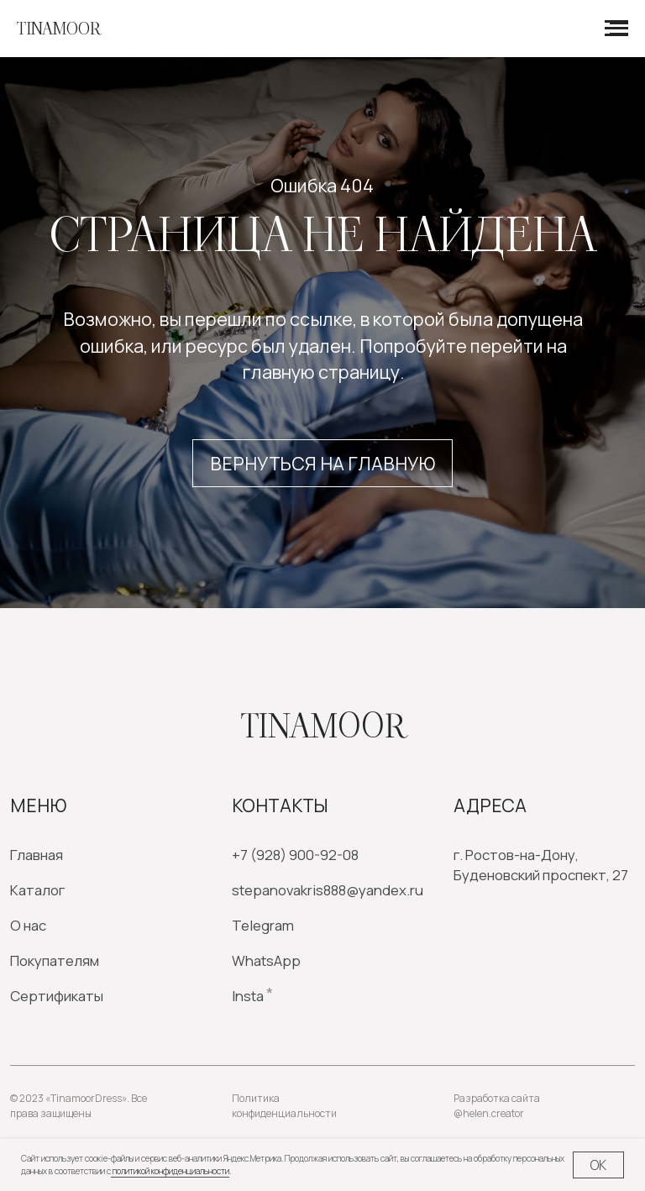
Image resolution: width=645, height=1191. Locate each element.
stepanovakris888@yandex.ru (327, 890)
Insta (248, 995)
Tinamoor (323, 726)
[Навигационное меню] (616, 28)
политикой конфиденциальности (170, 1171)
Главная (36, 854)
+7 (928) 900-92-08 (295, 854)
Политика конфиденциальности (284, 1105)
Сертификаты (56, 995)
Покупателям (54, 960)
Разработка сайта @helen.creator (497, 1105)
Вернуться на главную (322, 463)
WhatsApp (266, 960)
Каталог (37, 890)
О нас (28, 925)
